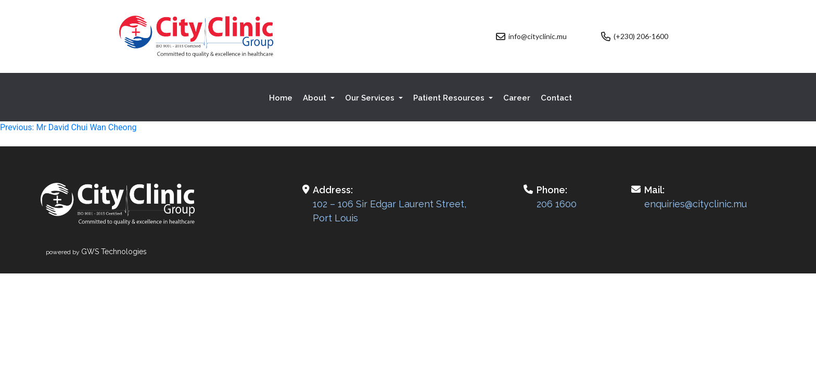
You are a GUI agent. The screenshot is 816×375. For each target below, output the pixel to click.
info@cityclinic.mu (537, 36)
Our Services (371, 98)
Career (516, 98)
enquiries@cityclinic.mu (695, 203)
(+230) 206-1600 (641, 36)
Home (280, 98)
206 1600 (557, 203)
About (315, 98)
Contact (556, 98)
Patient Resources (450, 98)
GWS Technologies (114, 251)
